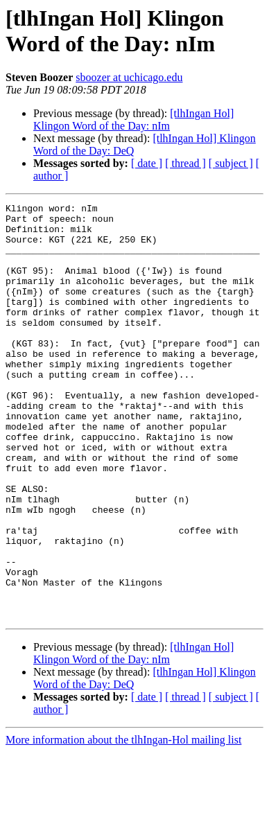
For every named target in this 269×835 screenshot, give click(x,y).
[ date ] (146, 163)
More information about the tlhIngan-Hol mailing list (123, 823)
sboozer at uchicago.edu (129, 77)
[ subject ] (231, 163)
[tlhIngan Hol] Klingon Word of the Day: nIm (133, 119)
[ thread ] (185, 163)
